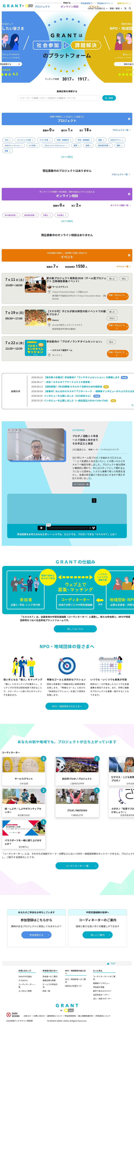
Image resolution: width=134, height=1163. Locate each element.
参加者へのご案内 (50, 976)
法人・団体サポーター (102, 998)
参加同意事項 (70, 1015)
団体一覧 (46, 991)
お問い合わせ (39, 1015)
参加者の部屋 (98, 987)
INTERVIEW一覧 (81, 484)
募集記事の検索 (49, 980)
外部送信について (103, 1015)
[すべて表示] (67, 156)
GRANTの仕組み (25, 976)
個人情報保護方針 (85, 1015)
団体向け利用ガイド (73, 986)
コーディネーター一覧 (27, 985)
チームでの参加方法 (50, 985)
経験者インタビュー (101, 983)
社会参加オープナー (101, 994)
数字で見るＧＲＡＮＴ (102, 991)
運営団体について (54, 1015)
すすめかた (23, 980)
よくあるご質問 (25, 991)
